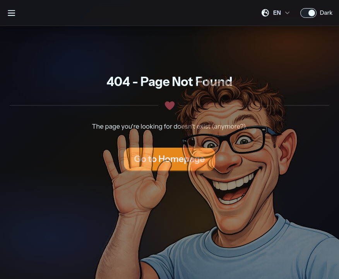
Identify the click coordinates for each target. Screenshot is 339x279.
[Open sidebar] (11, 13)
